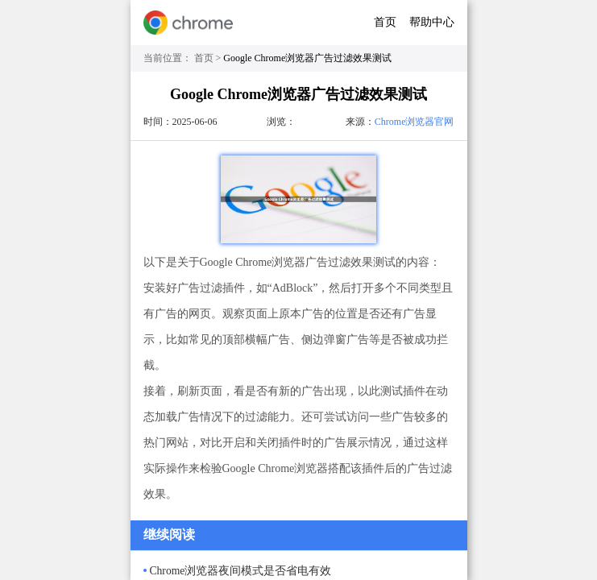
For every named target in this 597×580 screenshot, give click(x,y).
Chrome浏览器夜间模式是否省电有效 (241, 571)
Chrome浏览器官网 (414, 121)
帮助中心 (431, 22)
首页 (385, 22)
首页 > (209, 58)
